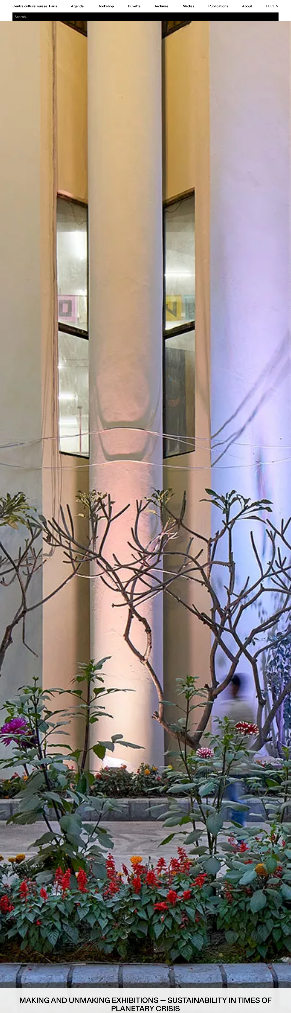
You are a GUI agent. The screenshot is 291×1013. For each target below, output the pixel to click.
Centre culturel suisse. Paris (34, 6)
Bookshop (105, 6)
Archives (161, 6)
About (247, 6)
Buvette (134, 6)
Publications (218, 6)
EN (276, 6)
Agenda (77, 6)
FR (268, 6)
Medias (188, 6)
